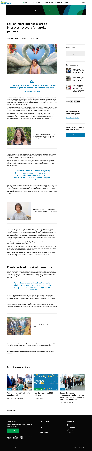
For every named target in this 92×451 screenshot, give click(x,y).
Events (42, 430)
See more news (11, 410)
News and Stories (25, 10)
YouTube (71, 432)
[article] (19, 386)
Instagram (72, 427)
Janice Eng (71, 54)
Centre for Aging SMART (72, 118)
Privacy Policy (82, 447)
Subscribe (74, 135)
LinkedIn (71, 425)
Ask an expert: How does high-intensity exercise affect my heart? (78, 71)
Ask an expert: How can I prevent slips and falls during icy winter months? (78, 79)
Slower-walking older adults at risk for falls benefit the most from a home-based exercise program (79, 89)
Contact (75, 447)
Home (8, 10)
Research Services (48, 2)
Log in (85, 2)
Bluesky (71, 430)
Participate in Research (62, 2)
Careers (42, 427)
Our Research (36, 2)
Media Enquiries (44, 432)
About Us (26, 2)
